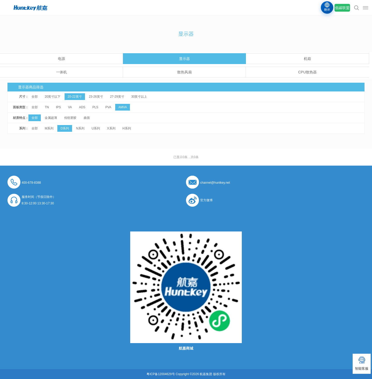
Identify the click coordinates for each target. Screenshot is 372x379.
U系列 (96, 128)
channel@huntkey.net (215, 182)
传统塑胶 (70, 118)
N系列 (80, 128)
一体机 (61, 72)
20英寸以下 (52, 96)
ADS (82, 107)
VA (70, 107)
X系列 (111, 128)
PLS (95, 107)
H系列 (126, 128)
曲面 (87, 118)
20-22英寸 (75, 96)
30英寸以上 (139, 96)
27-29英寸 (117, 96)
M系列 (49, 128)
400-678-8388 (31, 182)
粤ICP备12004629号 (160, 374)
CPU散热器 (307, 72)
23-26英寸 (96, 96)
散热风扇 (184, 72)
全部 (35, 96)
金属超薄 (51, 118)
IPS (58, 107)
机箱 (307, 59)
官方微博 (206, 200)
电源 (61, 59)
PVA (108, 107)
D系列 (64, 128)
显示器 (184, 59)
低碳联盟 (342, 8)
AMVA (122, 107)
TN (47, 107)
